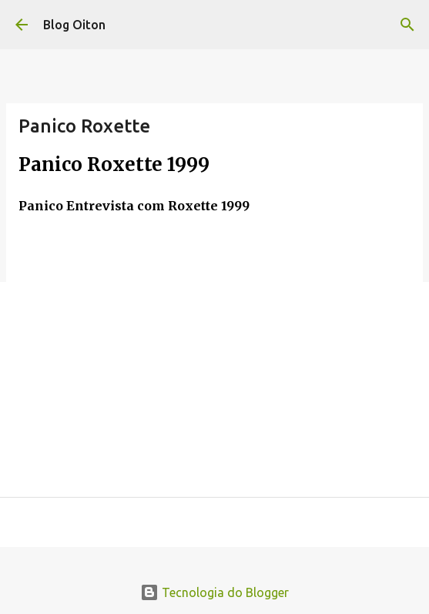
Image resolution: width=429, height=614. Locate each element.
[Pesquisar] (407, 24)
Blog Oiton (74, 25)
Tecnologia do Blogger (214, 592)
